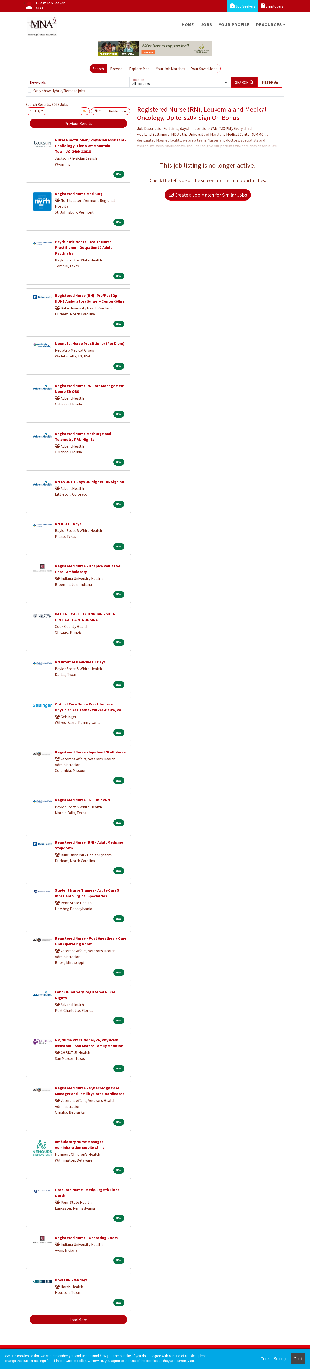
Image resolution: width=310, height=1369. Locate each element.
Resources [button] (269, 24)
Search (98, 68)
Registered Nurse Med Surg (79, 193)
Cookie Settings (273, 1359)
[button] (270, 82)
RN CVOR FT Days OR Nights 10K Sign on (89, 481)
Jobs (206, 24)
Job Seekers (242, 6)
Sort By (35, 111)
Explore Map (139, 68)
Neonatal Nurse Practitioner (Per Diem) (89, 343)
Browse (116, 68)
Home (188, 24)
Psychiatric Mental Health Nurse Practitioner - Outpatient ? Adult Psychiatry (83, 247)
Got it (298, 1359)
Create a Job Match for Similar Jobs (208, 195)
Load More (78, 1319)
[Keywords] (78, 82)
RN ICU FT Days (68, 523)
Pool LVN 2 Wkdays (71, 1279)
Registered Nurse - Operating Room (86, 1237)
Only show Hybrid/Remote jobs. (59, 90)
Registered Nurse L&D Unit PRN (82, 800)
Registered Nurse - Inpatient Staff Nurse (90, 752)
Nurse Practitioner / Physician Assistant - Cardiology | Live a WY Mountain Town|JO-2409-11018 (91, 145)
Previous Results (78, 123)
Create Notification (110, 111)
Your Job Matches (170, 68)
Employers (272, 6)
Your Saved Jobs (204, 68)
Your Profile (234, 24)
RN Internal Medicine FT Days (80, 661)
